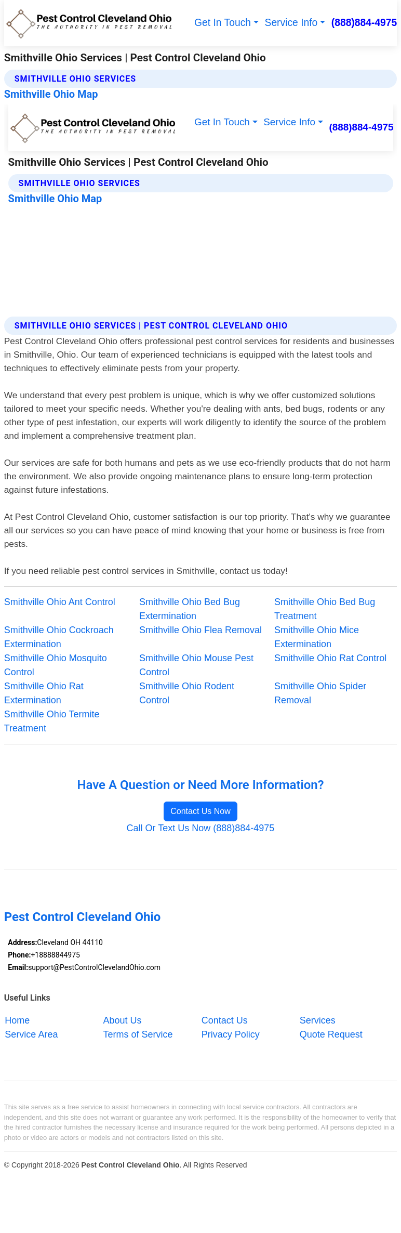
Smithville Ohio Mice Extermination (316, 637)
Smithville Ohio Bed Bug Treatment (324, 609)
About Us (122, 1020)
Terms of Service (138, 1034)
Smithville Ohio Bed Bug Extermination (189, 609)
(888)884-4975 (364, 22)
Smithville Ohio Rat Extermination (44, 693)
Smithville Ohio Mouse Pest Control (196, 665)
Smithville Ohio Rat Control (330, 658)
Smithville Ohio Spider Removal (320, 693)
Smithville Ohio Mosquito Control (55, 665)
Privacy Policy (231, 1034)
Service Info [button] (291, 22)
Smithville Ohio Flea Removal (200, 630)
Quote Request (331, 1034)
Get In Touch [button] (222, 22)
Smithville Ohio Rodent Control (186, 693)
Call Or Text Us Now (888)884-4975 (201, 828)
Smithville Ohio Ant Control (59, 602)
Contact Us (225, 1020)
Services (318, 1020)
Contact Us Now (200, 811)
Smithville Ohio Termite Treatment (52, 721)
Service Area (31, 1034)
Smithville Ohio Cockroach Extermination (59, 637)
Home (17, 1020)
